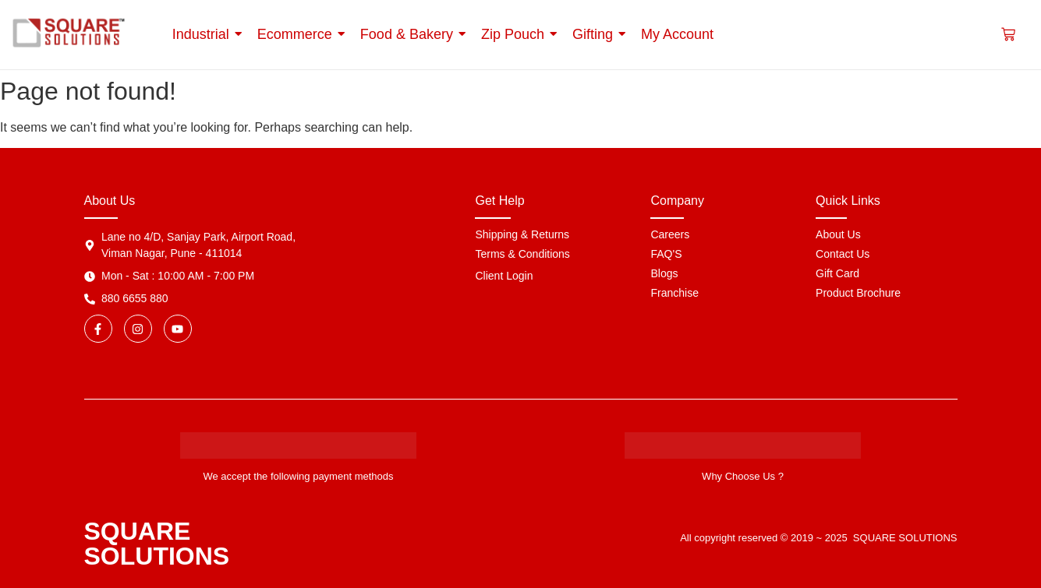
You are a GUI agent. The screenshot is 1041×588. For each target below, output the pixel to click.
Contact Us (842, 254)
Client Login (504, 275)
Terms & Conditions (522, 254)
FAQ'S (666, 254)
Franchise (674, 293)
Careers (669, 234)
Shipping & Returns (522, 234)
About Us (838, 234)
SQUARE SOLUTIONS (157, 543)
